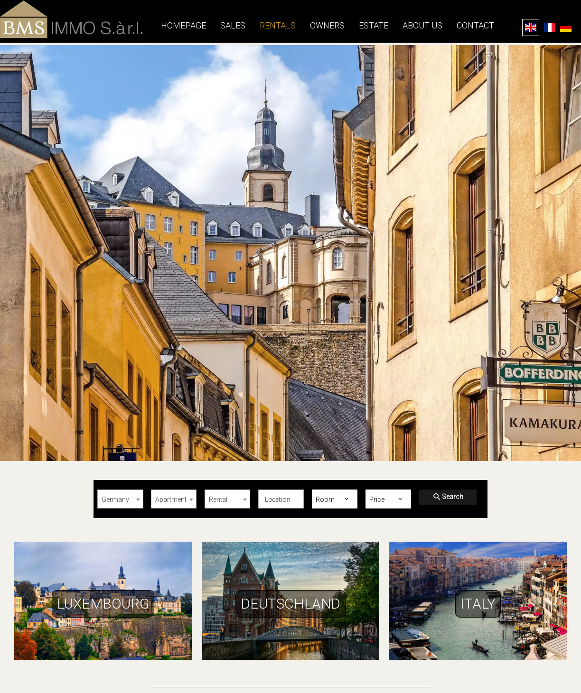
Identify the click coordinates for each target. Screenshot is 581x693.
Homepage (71, 19)
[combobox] (120, 499)
